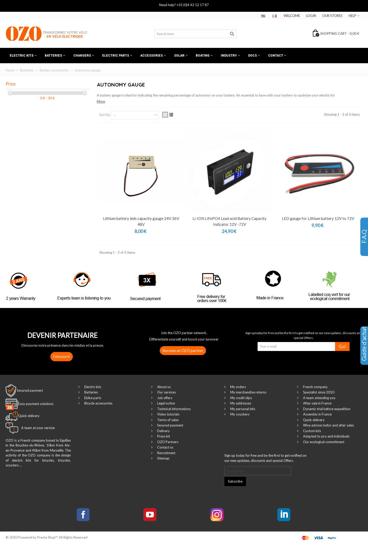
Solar (179, 55)
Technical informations (173, 409)
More (101, 101)
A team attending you (318, 398)
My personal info (242, 409)
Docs (252, 55)
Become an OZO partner (182, 350)
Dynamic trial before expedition (326, 409)
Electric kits (21, 55)
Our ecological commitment (323, 442)
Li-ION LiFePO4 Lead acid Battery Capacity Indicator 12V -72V (229, 221)
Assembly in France (317, 414)
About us (163, 387)
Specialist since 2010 (318, 392)
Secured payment (30, 390)
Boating (203, 55)
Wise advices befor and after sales (328, 425)
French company (315, 387)
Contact (275, 55)
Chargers (82, 55)
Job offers (164, 398)
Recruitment (165, 453)
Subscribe (235, 481)
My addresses (240, 403)
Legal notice (165, 403)
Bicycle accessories (98, 403)
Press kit (163, 436)
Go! (342, 346)
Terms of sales (167, 420)
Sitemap (162, 458)
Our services (166, 392)
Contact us (164, 447)
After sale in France (316, 403)
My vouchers (239, 414)
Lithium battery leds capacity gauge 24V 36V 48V (141, 221)
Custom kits (311, 431)
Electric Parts (115, 55)
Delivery (163, 431)
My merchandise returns (247, 392)
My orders (237, 387)
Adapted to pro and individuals (326, 436)
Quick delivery (313, 420)
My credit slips (240, 398)
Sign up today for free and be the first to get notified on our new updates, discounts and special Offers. (265, 458)
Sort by (104, 115)
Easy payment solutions (35, 404)
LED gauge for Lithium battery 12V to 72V (318, 218)
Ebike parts (92, 398)
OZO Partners (167, 442)
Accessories (151, 55)
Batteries (53, 55)
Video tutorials (167, 414)
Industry (229, 55)
